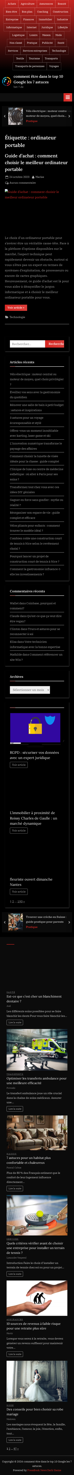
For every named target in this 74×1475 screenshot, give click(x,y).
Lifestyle (63, 27)
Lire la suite (15, 1022)
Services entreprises (35, 50)
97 (15, 1448)
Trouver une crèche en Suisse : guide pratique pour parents (46, 919)
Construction (60, 11)
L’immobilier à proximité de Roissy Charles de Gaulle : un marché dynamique (33, 818)
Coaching (42, 11)
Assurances (46, 3)
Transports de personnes (29, 66)
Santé (61, 42)
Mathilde (16, 654)
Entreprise (12, 19)
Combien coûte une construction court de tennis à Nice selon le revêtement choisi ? (36, 543)
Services (13, 50)
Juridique (47, 27)
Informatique (14, 27)
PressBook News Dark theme (44, 1470)
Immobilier (45, 19)
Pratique (32, 42)
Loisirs (33, 35)
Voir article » (17, 308)
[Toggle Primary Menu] (68, 97)
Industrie (62, 19)
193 (20, 901)
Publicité (47, 42)
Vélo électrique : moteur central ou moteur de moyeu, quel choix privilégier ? (48, 113)
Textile (20, 58)
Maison (46, 35)
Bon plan (27, 11)
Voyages (54, 66)
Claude (14, 616)
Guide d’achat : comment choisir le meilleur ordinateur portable (36, 162)
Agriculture (27, 3)
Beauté (62, 3)
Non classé (15, 42)
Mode (58, 35)
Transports (51, 58)
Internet (32, 27)
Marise (39, 177)
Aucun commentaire (22, 183)
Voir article (19, 764)
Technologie (59, 50)
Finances (28, 19)
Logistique (18, 35)
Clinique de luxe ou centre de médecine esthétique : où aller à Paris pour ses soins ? (36, 474)
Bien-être (11, 11)
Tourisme (34, 58)
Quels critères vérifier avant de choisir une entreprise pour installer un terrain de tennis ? (36, 1248)
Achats (12, 3)
